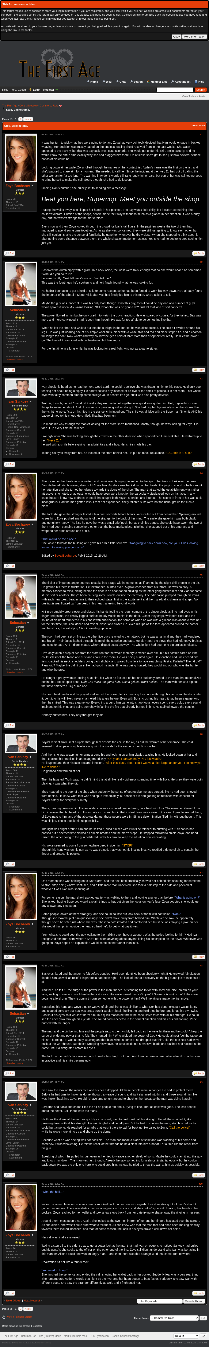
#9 (201, 1082)
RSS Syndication (99, 1336)
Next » (28, 119)
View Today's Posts (193, 96)
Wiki (109, 81)
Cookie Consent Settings (125, 1336)
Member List (159, 81)
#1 (201, 134)
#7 (201, 873)
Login (36, 89)
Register (48, 89)
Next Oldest (13, 1300)
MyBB (18, 1342)
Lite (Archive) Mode (50, 1336)
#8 (201, 965)
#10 (200, 1184)
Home (94, 81)
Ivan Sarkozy (17, 401)
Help (201, 81)
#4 (201, 473)
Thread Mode (197, 125)
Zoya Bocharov (17, 186)
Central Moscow (28, 105)
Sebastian (18, 310)
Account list (182, 81)
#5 (201, 574)
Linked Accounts (14, 359)
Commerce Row (49, 105)
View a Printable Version (19, 1317)
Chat (122, 81)
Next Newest (32, 1300)
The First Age (9, 105)
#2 (201, 262)
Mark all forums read (75, 1336)
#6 (201, 734)
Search (138, 81)
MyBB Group (44, 1342)
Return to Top (28, 1336)
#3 (201, 378)
